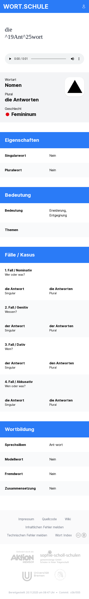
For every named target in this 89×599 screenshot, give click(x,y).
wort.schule (25, 6)
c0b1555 (75, 592)
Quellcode (49, 519)
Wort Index (63, 535)
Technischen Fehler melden (27, 535)
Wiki (68, 519)
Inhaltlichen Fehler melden (44, 527)
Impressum (26, 519)
